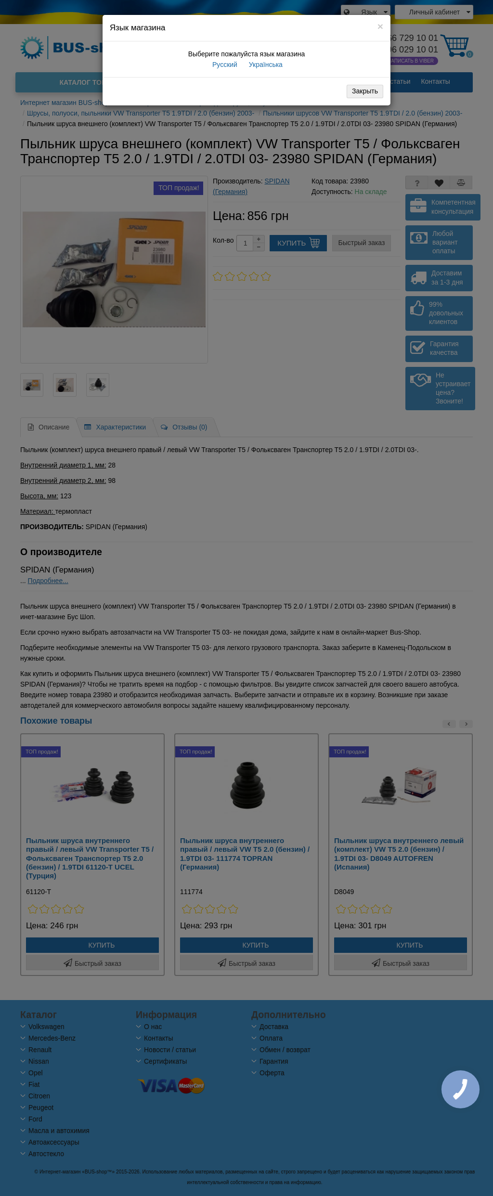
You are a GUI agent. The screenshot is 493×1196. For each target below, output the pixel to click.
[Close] (380, 26)
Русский (223, 64)
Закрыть (365, 91)
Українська (265, 64)
